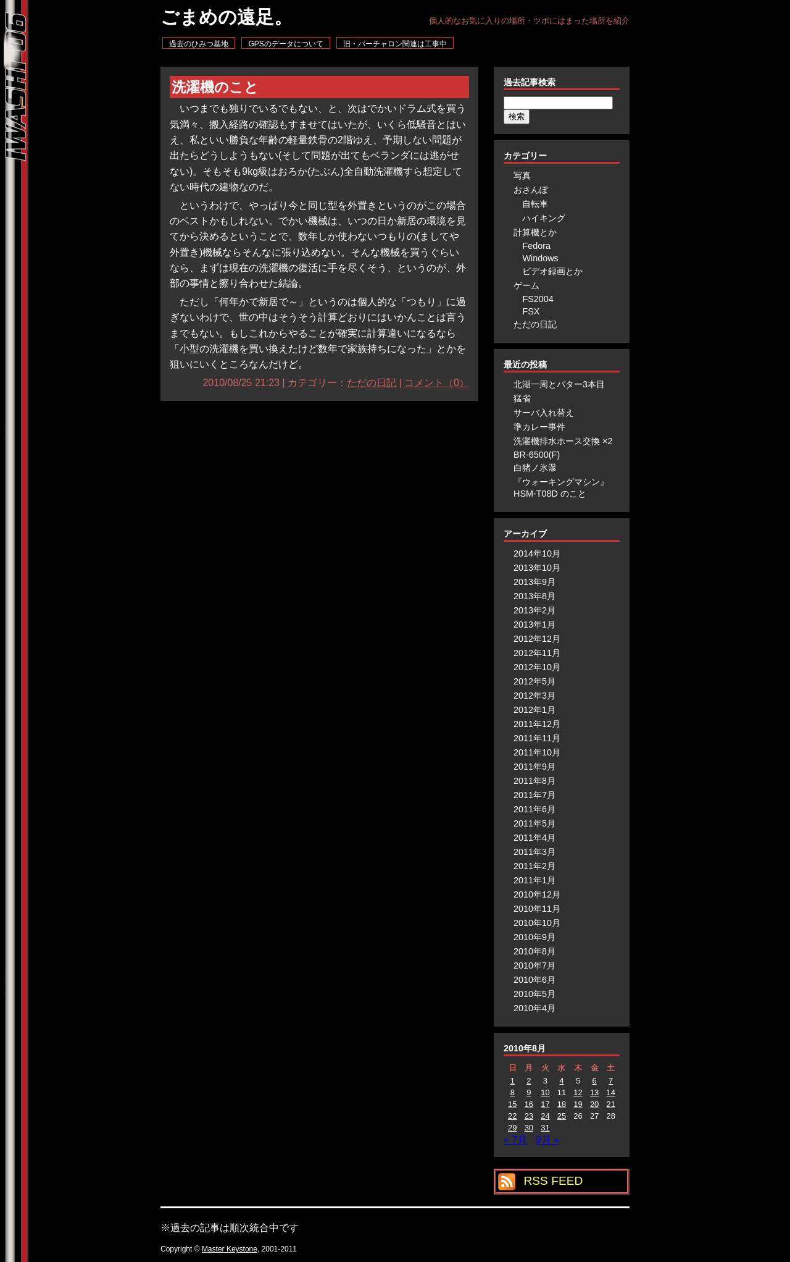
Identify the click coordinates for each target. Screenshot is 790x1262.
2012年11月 (537, 653)
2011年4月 (534, 838)
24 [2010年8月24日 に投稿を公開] (545, 1116)
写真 (522, 175)
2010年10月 (537, 923)
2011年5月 (534, 823)
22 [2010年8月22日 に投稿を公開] (512, 1116)
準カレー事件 (539, 427)
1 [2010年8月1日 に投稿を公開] (512, 1080)
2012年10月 (537, 667)
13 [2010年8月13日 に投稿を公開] (594, 1092)
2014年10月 (537, 553)
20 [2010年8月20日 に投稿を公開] (594, 1104)
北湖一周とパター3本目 (559, 384)
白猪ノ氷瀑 (535, 468)
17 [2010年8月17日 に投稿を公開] (545, 1104)
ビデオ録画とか (552, 271)
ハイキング (543, 218)
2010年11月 (537, 909)
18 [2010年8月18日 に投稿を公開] (561, 1104)
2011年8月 (534, 781)
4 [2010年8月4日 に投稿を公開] (561, 1080)
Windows (540, 258)
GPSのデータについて (285, 44)
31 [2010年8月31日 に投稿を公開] (545, 1127)
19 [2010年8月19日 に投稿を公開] (577, 1104)
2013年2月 (534, 610)
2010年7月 (534, 965)
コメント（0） (436, 382)
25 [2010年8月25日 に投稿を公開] (561, 1116)
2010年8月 (534, 951)
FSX (530, 311)
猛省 (522, 398)
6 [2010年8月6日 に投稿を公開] (594, 1080)
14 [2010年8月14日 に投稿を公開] (610, 1092)
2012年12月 (537, 639)
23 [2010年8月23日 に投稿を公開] (529, 1116)
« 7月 (515, 1140)
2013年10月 (537, 568)
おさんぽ (531, 190)
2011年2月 (534, 866)
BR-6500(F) (537, 455)
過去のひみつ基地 (198, 44)
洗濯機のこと (215, 87)
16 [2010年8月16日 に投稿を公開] (529, 1104)
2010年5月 (534, 994)
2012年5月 (534, 681)
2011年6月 (534, 809)
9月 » (547, 1140)
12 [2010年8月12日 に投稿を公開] (577, 1092)
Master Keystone (229, 1249)
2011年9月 (534, 767)
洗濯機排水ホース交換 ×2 (563, 441)
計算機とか (535, 232)
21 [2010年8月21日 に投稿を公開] (610, 1104)
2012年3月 (534, 695)
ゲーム (526, 285)
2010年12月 (537, 894)
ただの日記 (371, 382)
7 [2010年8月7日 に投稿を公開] (611, 1080)
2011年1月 (534, 880)
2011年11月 (537, 738)
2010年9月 (534, 937)
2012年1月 (534, 710)
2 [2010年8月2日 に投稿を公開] (528, 1080)
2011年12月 (537, 724)
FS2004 (537, 299)
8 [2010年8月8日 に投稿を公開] (512, 1092)
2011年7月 (534, 795)
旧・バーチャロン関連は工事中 (395, 44)
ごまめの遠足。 (226, 17)
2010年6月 (534, 980)
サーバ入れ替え (544, 413)
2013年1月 (534, 624)
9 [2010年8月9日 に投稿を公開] (528, 1092)
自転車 (535, 204)
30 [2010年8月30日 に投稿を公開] (529, 1127)
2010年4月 (534, 1008)
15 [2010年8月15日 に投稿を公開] (512, 1104)
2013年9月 (534, 582)
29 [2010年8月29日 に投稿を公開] (512, 1127)
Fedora (536, 246)
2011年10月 (537, 752)
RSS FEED (553, 1180)
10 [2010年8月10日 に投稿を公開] (545, 1092)
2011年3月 (534, 852)
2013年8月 (534, 596)
